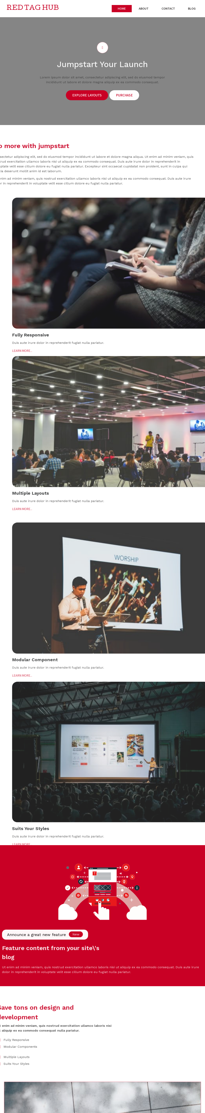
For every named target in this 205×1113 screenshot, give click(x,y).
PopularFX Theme (43, 1109)
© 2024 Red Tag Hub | (16, 1109)
